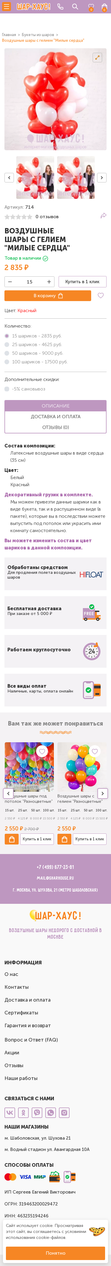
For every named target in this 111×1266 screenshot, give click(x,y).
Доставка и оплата (27, 1000)
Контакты (16, 987)
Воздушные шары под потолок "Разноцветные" (29, 799)
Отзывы (13, 1065)
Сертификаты (21, 1013)
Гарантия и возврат (27, 1025)
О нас (11, 974)
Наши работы (21, 1078)
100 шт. (49, 810)
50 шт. (36, 810)
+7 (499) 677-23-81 (55, 867)
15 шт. (10, 810)
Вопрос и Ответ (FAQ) (31, 1040)
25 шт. (23, 810)
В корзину (45, 295)
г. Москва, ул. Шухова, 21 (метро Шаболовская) (55, 890)
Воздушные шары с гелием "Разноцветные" (80, 799)
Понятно (55, 1253)
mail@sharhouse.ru (55, 878)
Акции (11, 1053)
